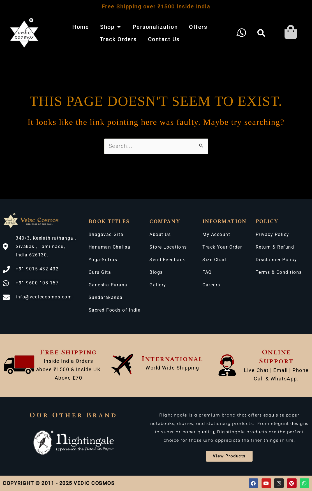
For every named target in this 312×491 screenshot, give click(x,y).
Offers (198, 27)
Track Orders (118, 39)
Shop (110, 26)
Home (80, 27)
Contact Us (164, 39)
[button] (262, 33)
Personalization (155, 27)
